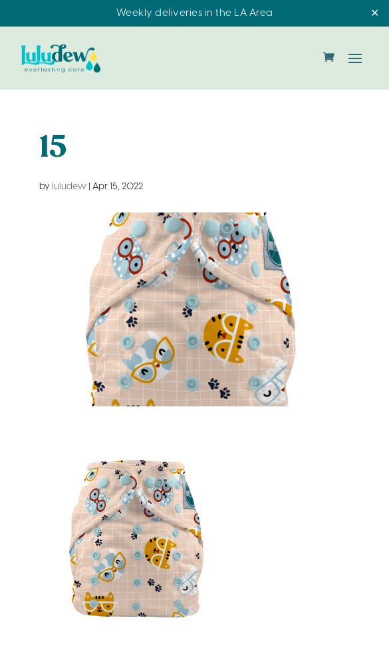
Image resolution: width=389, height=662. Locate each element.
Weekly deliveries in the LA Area (194, 13)
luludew (69, 187)
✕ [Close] (374, 13)
